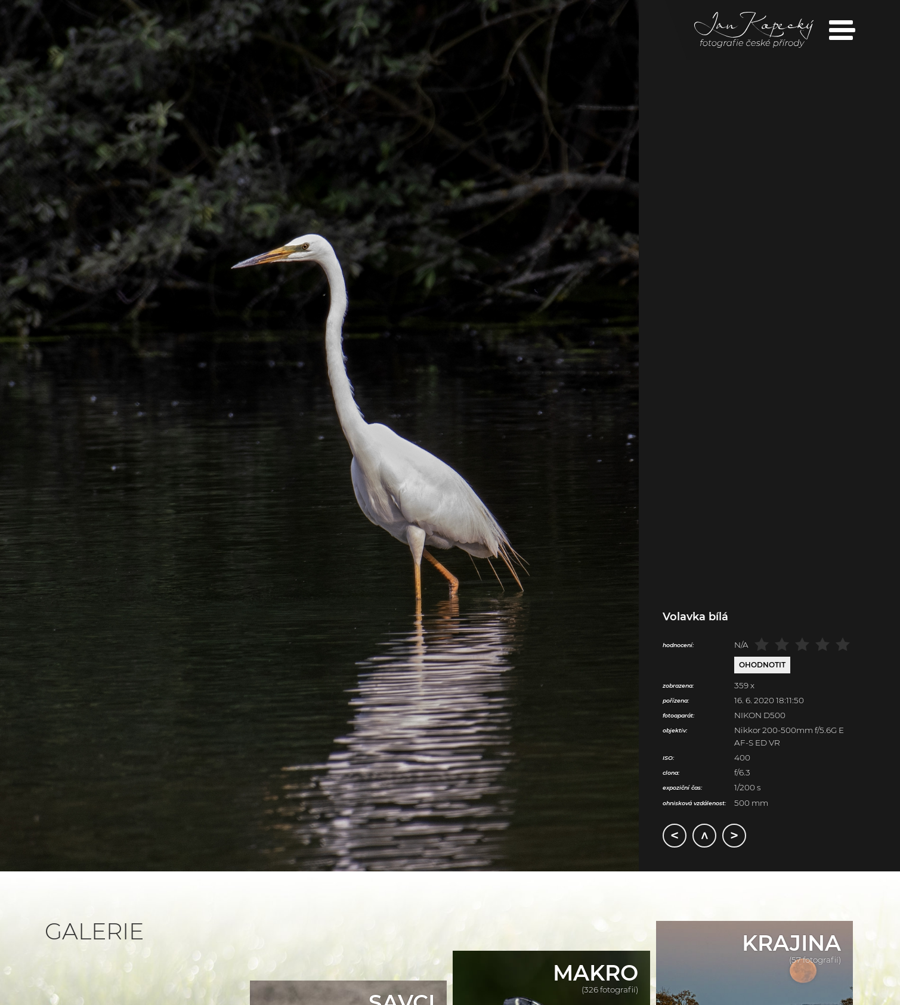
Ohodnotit (762, 664)
